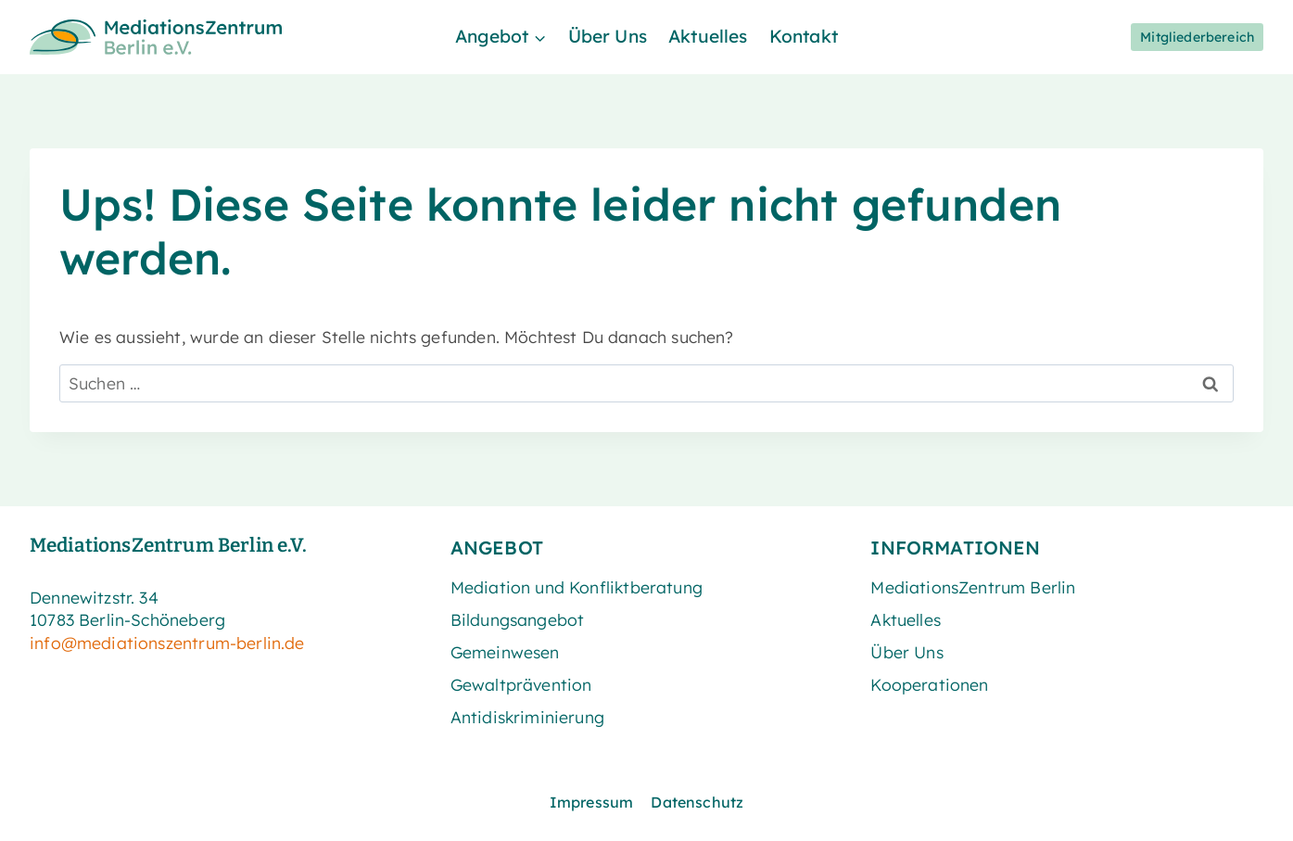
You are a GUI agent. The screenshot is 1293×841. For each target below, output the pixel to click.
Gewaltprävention (521, 684)
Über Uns (607, 36)
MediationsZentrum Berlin (972, 587)
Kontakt (803, 36)
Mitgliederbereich (1197, 37)
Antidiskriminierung (527, 717)
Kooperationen (929, 684)
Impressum (592, 802)
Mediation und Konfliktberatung (576, 587)
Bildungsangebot (517, 619)
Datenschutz (697, 802)
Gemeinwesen (505, 652)
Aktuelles (708, 36)
